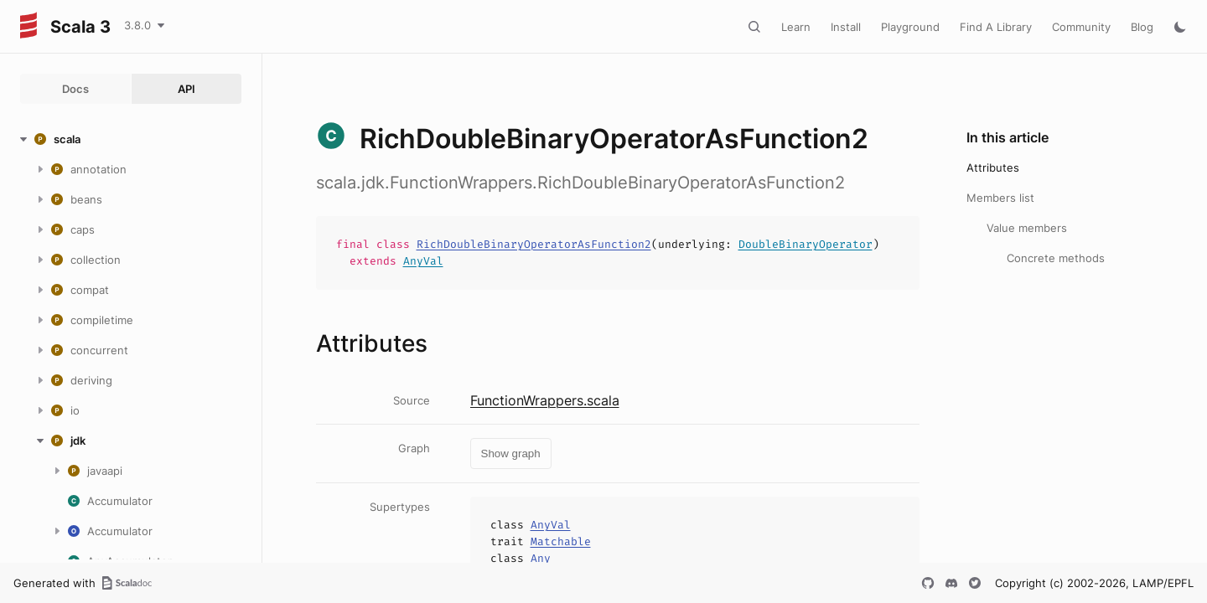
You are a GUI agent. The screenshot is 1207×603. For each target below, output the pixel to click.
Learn (796, 27)
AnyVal (423, 261)
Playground (910, 27)
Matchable (561, 541)
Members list (1000, 197)
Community (1081, 27)
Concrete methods (1056, 258)
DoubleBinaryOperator (805, 244)
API (186, 88)
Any (541, 558)
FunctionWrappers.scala (544, 400)
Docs (75, 88)
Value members (1027, 227)
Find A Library (996, 27)
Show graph (511, 453)
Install (846, 27)
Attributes (992, 167)
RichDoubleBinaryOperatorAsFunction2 (534, 244)
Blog (1142, 27)
